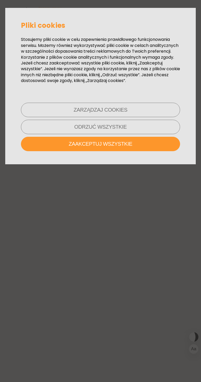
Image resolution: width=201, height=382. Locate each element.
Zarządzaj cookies (100, 110)
